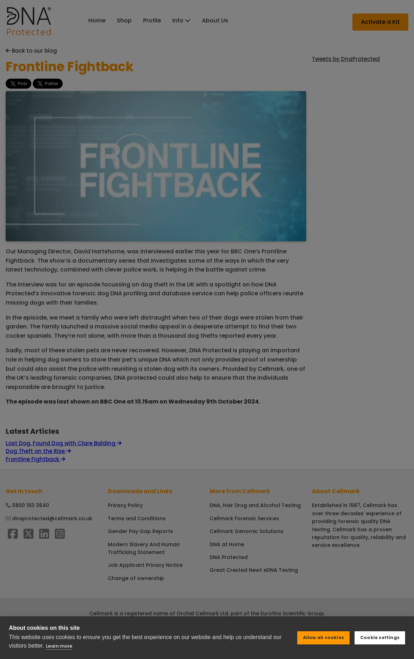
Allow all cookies (323, 637)
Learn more (59, 646)
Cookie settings (379, 637)
